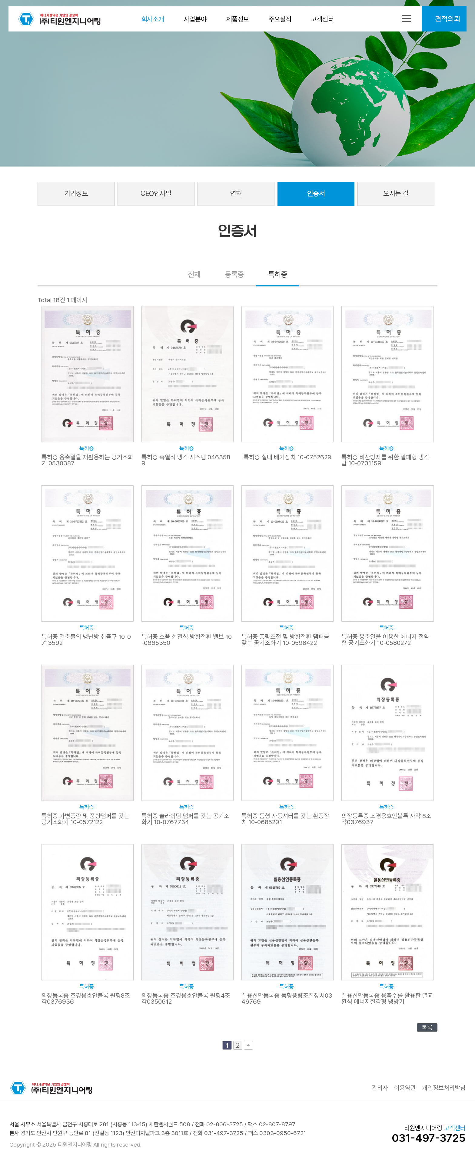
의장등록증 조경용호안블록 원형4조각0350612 (185, 999)
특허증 (278, 275)
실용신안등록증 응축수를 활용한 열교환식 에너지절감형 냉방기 (387, 999)
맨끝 (248, 1045)
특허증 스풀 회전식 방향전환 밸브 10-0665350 (186, 640)
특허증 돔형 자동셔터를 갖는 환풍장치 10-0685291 (285, 819)
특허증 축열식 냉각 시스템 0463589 (186, 460)
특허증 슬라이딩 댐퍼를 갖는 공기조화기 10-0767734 (185, 819)
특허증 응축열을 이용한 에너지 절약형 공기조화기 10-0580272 (385, 640)
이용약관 (405, 1088)
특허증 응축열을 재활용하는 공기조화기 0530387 (87, 460)
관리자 (380, 1088)
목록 (427, 1027)
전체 (193, 275)
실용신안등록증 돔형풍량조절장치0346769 (286, 999)
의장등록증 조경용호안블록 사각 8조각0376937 (386, 819)
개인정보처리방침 (444, 1088)
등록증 (234, 275)
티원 (60, 20)
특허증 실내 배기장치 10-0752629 (287, 457)
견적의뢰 (446, 19)
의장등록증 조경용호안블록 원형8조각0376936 (86, 999)
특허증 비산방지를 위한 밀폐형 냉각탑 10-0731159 (385, 460)
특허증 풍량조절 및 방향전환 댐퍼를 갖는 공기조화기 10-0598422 (285, 640)
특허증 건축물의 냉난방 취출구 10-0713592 (86, 640)
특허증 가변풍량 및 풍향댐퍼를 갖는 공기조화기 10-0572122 (85, 819)
